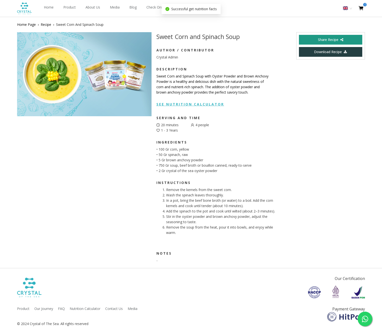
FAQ (61, 308)
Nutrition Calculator (85, 308)
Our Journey (43, 308)
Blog (133, 7)
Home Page (26, 24)
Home (49, 7)
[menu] (155, 8)
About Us (93, 7)
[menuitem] (48, 8)
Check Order (156, 7)
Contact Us (114, 308)
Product (69, 7)
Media (115, 7)
